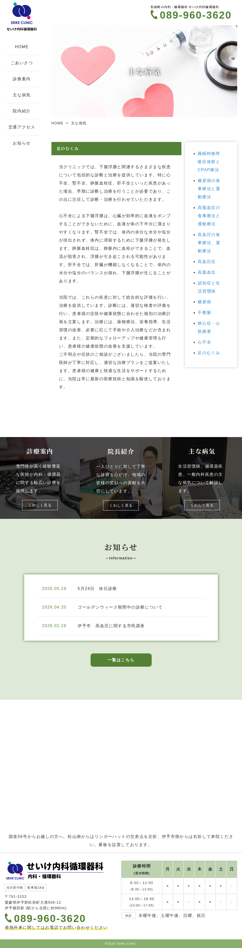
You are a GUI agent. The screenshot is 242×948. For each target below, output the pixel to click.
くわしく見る (40, 505)
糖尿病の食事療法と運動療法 (209, 188)
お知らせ (22, 143)
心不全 (204, 342)
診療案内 (22, 79)
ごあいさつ (22, 63)
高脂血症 (207, 272)
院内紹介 (22, 111)
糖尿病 (204, 302)
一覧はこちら (121, 660)
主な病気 (22, 95)
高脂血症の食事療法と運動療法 (209, 215)
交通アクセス (21, 127)
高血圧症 (207, 261)
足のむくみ (209, 353)
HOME (22, 47)
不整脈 (204, 312)
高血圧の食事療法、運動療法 (209, 242)
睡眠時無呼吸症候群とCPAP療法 (209, 161)
